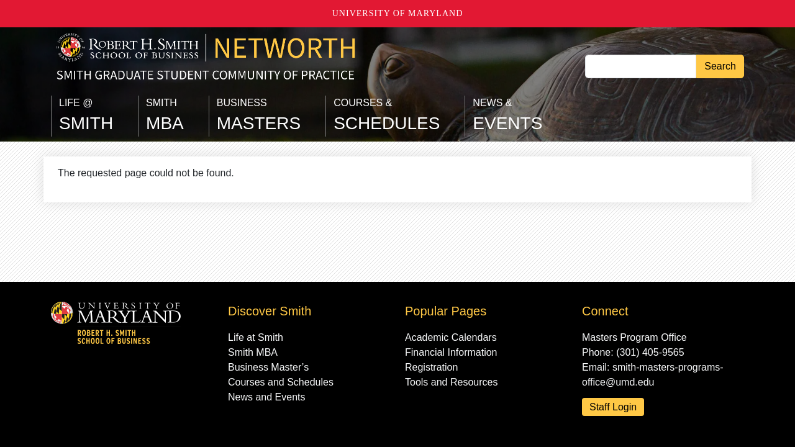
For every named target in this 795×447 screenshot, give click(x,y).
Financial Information (451, 352)
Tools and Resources (451, 382)
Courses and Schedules (281, 382)
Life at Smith (255, 337)
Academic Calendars (451, 337)
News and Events (267, 397)
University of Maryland (397, 13)
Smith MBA (253, 352)
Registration (431, 367)
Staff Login (613, 407)
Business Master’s (268, 367)
